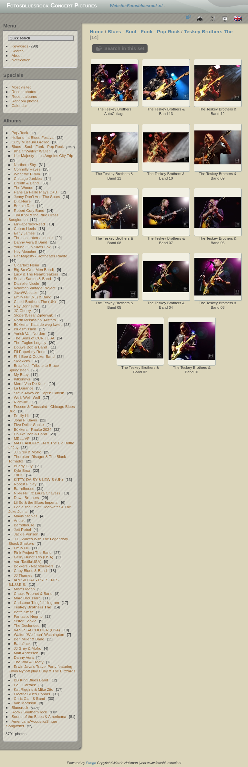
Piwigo (91, 763)
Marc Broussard (27, 598)
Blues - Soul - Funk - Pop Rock (38, 146)
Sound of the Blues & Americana (39, 716)
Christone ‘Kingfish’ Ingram (36, 602)
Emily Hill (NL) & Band (32, 297)
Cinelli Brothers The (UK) (35, 301)
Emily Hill (21, 548)
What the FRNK (27, 174)
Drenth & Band (26, 183)
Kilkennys (22, 379)
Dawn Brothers (26, 497)
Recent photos (24, 91)
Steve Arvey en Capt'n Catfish (39, 393)
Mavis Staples (25, 516)
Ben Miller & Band (29, 639)
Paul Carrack (25, 685)
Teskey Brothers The (32, 607)
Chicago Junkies (28, 178)
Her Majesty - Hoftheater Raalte (40, 256)
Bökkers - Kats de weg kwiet (38, 324)
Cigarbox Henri (26, 265)
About (17, 55)
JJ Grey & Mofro (27, 452)
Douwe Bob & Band (30, 347)
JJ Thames (23, 575)
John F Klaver (25, 420)
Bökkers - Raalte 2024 (32, 429)
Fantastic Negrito (28, 616)
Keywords (20, 46)
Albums (12, 120)
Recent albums (24, 96)
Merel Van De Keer (30, 383)
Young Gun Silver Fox (32, 247)
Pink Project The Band (33, 552)
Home (97, 31)
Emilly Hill (22, 415)
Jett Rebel (22, 529)
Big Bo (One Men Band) (34, 269)
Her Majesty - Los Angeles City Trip (43, 155)
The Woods (23, 187)
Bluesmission (25, 329)
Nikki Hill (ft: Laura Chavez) (37, 493)
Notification (21, 60)
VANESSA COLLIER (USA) (37, 630)
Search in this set (124, 48)
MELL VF (22, 438)
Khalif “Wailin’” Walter (32, 151)
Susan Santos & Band (32, 278)
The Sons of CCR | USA (34, 338)
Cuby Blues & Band (30, 570)
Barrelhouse (24, 488)
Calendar (19, 105)
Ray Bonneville (26, 306)
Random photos (25, 101)
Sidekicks (22, 361)
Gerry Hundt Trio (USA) (33, 557)
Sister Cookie (25, 621)
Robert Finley (25, 484)
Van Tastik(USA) (27, 561)
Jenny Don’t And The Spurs (37, 196)
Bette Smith (24, 612)
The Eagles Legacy (30, 342)
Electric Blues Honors (32, 694)
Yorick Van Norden (29, 333)
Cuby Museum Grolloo (30, 142)
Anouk (19, 520)
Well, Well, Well (27, 397)
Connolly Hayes (27, 169)
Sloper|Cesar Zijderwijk (33, 315)
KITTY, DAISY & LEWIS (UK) (38, 479)
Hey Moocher (25, 251)
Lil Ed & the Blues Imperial (36, 502)
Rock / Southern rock (29, 712)
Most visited (22, 87)
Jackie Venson (26, 534)
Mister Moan (24, 589)
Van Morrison (25, 703)
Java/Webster (25, 292)
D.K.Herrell (23, 201)
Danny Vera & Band (30, 242)
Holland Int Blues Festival (33, 137)
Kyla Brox (22, 470)
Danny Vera (24, 657)
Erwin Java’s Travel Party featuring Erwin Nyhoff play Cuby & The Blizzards (42, 668)
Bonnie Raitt (24, 205)
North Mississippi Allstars (35, 320)
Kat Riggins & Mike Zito (33, 689)
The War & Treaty (29, 662)
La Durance (24, 388)
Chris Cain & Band (29, 698)
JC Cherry (22, 310)
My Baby (21, 374)
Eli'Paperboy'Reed (29, 224)
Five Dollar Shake (29, 424)
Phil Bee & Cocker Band (34, 356)
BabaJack (22, 643)
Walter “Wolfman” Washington (39, 634)
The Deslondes (26, 625)
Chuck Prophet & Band (33, 593)
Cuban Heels (25, 228)
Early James (24, 233)
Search (18, 51)
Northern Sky (25, 164)
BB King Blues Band (31, 680)
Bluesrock (20, 707)
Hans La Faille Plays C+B (35, 192)
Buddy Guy (23, 466)
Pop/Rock (20, 132)
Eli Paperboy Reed (30, 351)
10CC (19, 475)
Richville (21, 402)
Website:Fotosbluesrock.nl (137, 5)
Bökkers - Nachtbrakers (34, 566)
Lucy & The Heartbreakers (36, 274)
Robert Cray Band (29, 210)
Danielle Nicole (26, 283)
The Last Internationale (33, 237)
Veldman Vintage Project (35, 288)
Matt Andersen (26, 653)
